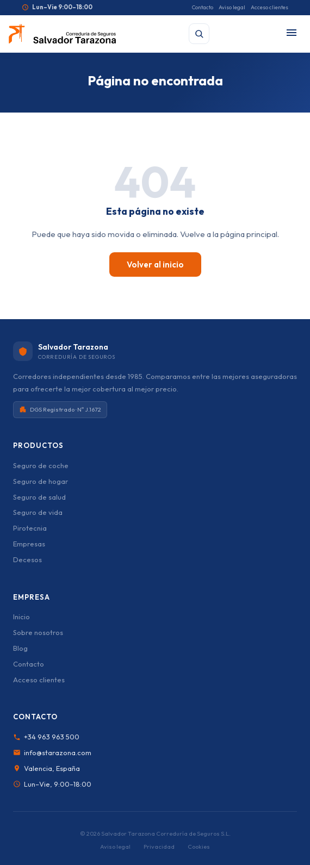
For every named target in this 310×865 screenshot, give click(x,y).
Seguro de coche (41, 465)
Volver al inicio (155, 264)
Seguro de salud (39, 497)
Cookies (199, 846)
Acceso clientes (269, 7)
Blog (20, 648)
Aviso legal (232, 7)
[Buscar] (199, 33)
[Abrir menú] (291, 33)
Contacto (202, 7)
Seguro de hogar (40, 481)
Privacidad (159, 846)
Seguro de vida (38, 512)
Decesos (27, 559)
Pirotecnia (30, 528)
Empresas (29, 543)
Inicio (21, 616)
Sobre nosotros (38, 632)
